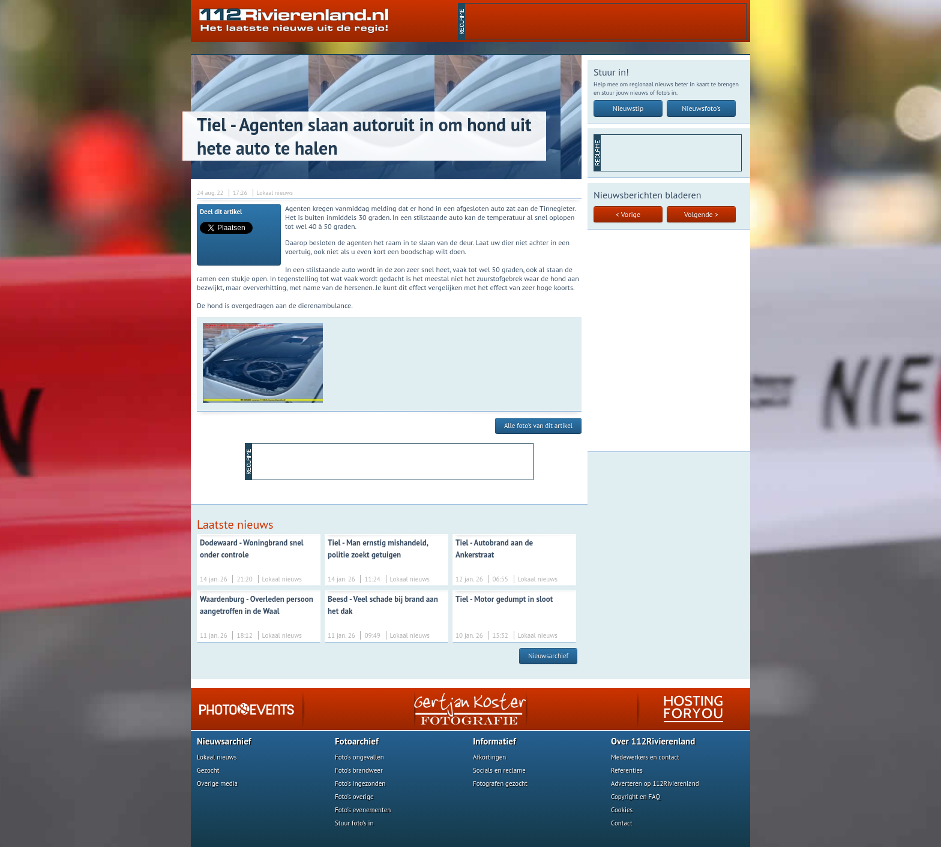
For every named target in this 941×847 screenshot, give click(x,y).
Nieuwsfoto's (701, 108)
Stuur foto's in (354, 823)
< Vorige (628, 214)
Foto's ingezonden (360, 783)
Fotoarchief (357, 741)
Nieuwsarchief (548, 656)
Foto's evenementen (363, 810)
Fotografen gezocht (500, 783)
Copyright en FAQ (635, 796)
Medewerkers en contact (645, 757)
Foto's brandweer (359, 770)
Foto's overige (354, 796)
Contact (622, 823)
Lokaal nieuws (216, 757)
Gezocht (208, 770)
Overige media (217, 783)
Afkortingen (489, 757)
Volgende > (701, 214)
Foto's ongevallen (359, 757)
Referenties (627, 770)
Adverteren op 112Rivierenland (655, 783)
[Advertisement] (605, 22)
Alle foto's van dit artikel (538, 425)
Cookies (622, 810)
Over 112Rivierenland (653, 741)
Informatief (494, 741)
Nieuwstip (628, 108)
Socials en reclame (499, 770)
